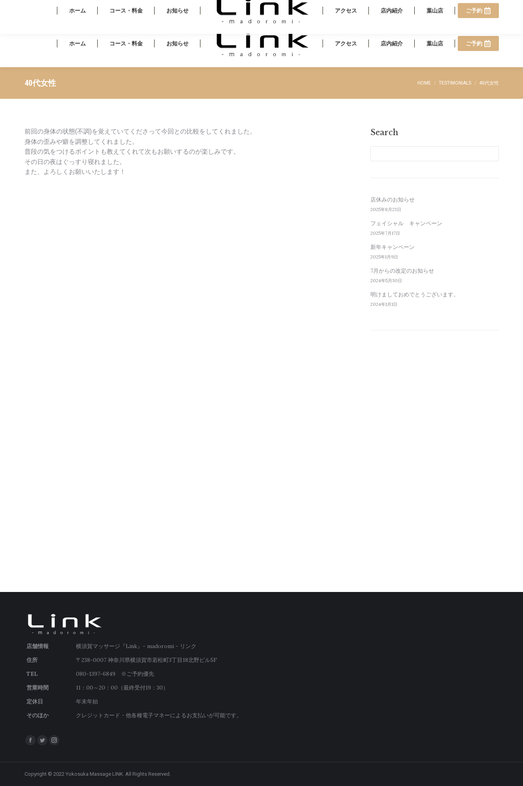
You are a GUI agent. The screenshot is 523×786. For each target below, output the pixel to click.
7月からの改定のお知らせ (402, 270)
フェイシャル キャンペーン (406, 223)
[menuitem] (77, 43)
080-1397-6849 (434, 10)
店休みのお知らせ (392, 199)
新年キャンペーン (392, 247)
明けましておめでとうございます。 (414, 294)
